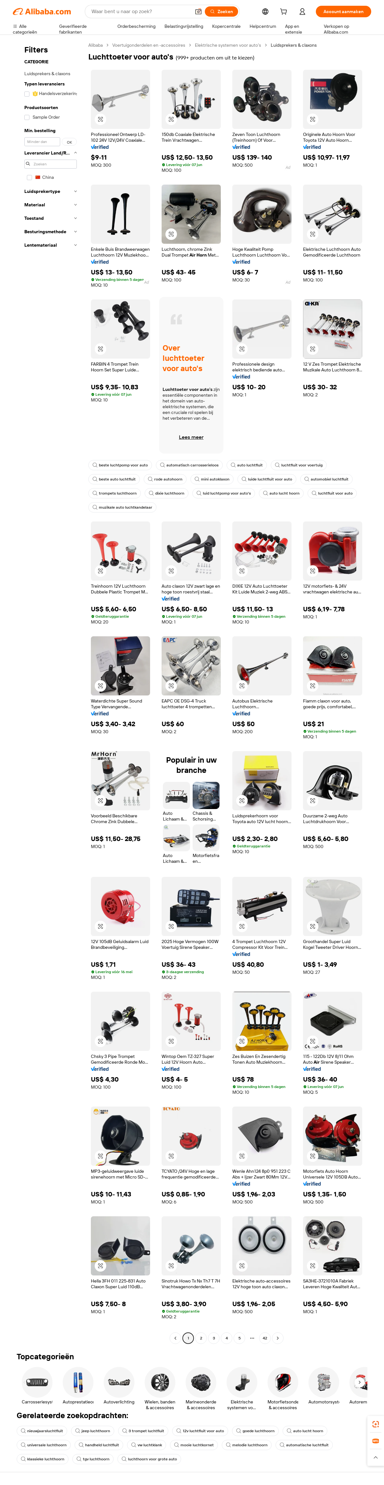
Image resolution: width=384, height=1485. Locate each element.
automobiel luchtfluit (326, 479)
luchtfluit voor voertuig (299, 465)
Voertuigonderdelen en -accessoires (148, 45)
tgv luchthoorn (92, 1459)
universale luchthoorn (44, 1445)
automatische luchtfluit (304, 1445)
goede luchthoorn (255, 1430)
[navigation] (49, 692)
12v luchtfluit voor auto (200, 1430)
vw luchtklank (146, 1445)
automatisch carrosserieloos (189, 465)
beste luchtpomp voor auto (120, 465)
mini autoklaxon (212, 479)
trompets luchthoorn (114, 493)
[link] (375, 1424)
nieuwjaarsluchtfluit (42, 1430)
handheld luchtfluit (99, 1445)
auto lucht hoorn (281, 493)
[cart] (285, 12)
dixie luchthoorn (166, 493)
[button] (198, 11)
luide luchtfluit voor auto (267, 479)
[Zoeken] (221, 11)
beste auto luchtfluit (114, 479)
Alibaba (95, 45)
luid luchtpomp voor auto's (223, 493)
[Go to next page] (278, 1338)
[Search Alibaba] (140, 11)
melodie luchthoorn (247, 1445)
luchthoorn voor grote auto (149, 1459)
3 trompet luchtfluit (143, 1430)
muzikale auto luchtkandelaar (122, 507)
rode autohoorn (165, 479)
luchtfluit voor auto (332, 493)
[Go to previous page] (175, 1338)
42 (265, 1338)
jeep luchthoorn (92, 1430)
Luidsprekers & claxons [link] (294, 45)
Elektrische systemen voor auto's (228, 45)
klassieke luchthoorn (42, 1459)
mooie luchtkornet (194, 1445)
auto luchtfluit (247, 465)
